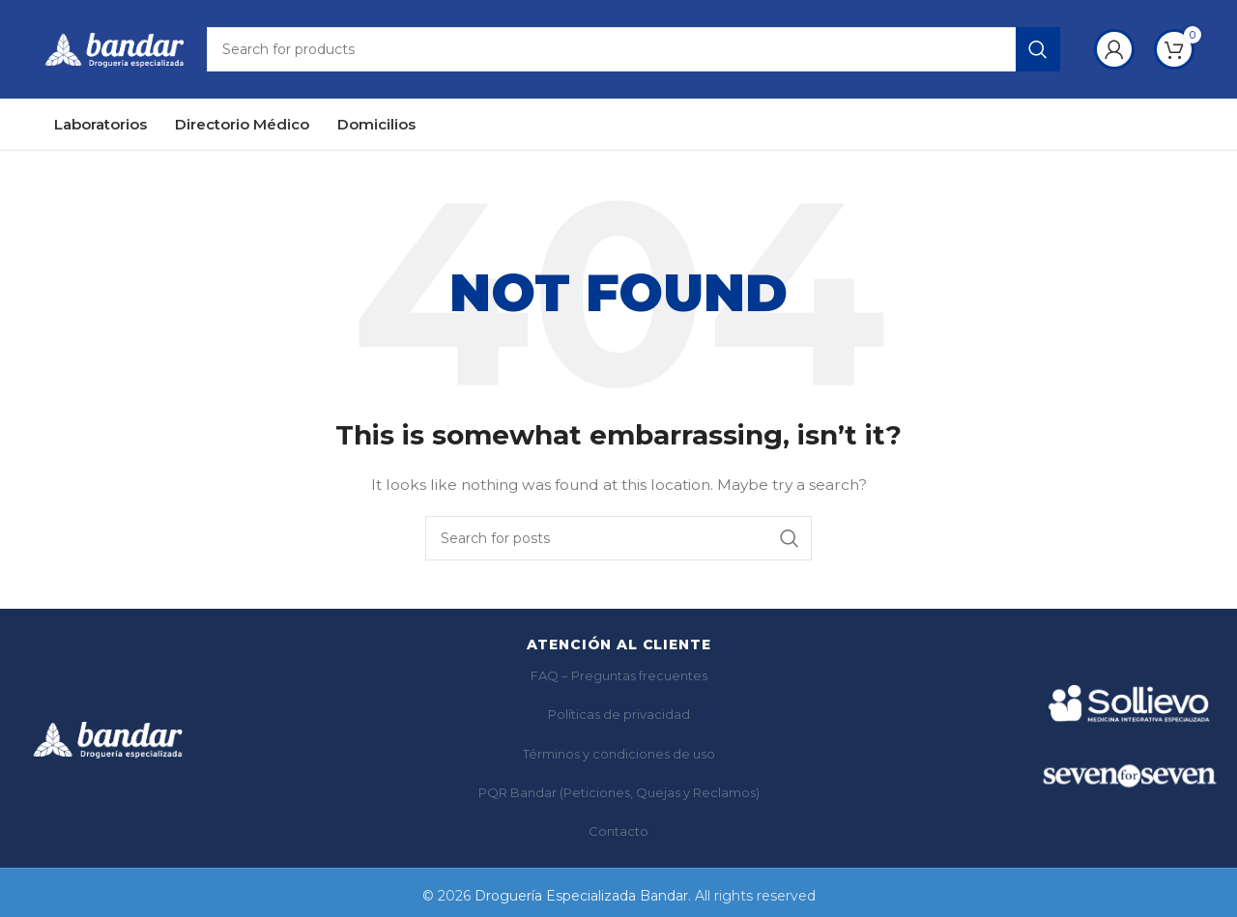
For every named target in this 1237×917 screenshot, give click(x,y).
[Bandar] (108, 742)
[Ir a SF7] (1129, 778)
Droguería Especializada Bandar (581, 898)
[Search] (633, 51)
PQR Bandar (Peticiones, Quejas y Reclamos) (619, 795)
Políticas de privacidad (619, 717)
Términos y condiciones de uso (619, 756)
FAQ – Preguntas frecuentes (619, 678)
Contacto (618, 835)
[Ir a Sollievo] (1129, 706)
